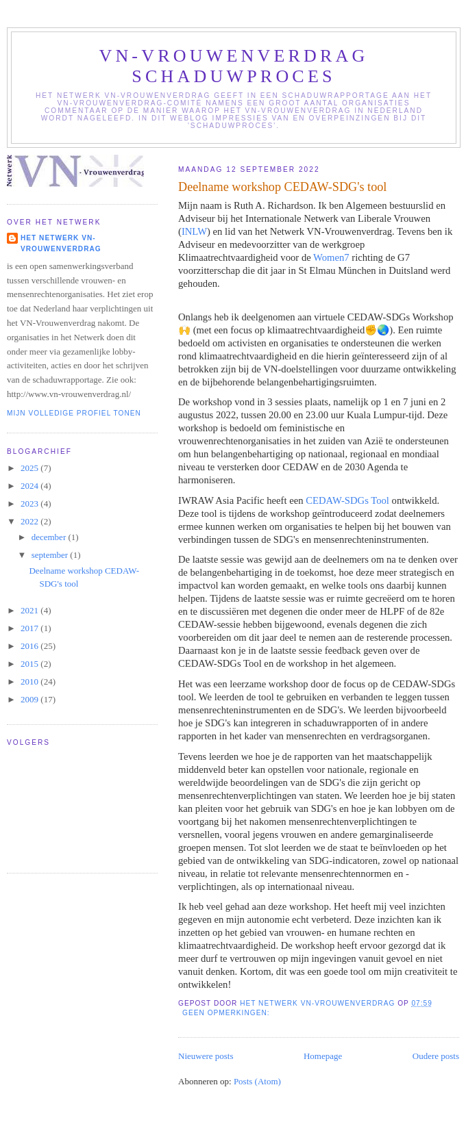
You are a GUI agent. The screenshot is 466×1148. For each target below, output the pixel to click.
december (50, 537)
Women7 (331, 257)
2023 (30, 503)
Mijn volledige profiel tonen (74, 413)
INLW (194, 231)
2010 (30, 681)
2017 (30, 628)
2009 (30, 699)
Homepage (323, 1056)
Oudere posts (436, 1056)
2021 (30, 610)
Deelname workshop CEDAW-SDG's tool (282, 187)
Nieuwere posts (206, 1056)
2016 (30, 646)
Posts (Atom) (257, 1081)
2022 (30, 521)
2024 (30, 486)
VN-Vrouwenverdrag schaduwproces (233, 66)
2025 (30, 468)
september (51, 555)
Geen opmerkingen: (227, 1013)
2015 (30, 664)
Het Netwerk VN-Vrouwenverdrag (61, 243)
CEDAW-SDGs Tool (346, 500)
